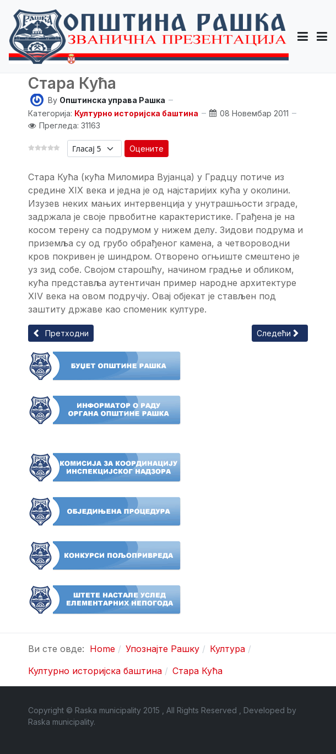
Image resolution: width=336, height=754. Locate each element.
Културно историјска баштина (136, 113)
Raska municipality (61, 721)
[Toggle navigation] (322, 36)
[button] (302, 36)
